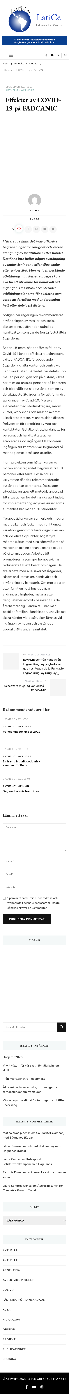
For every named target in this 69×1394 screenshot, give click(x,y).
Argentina (11, 1270)
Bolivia (9, 1290)
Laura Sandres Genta (17, 1186)
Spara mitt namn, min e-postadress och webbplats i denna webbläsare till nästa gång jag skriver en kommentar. (33, 903)
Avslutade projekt (18, 1280)
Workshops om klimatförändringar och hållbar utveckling (34, 1102)
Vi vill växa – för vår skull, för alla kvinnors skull (31, 1068)
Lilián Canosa (12, 1146)
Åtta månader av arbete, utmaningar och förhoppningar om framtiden (31, 1089)
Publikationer (14, 1349)
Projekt (9, 1339)
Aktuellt (12, 90)
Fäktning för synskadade (24, 1300)
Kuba (6, 1309)
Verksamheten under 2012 (21, 732)
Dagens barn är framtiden (21, 791)
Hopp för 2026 (13, 1057)
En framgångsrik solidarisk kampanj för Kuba (21, 763)
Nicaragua (11, 1319)
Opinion (23, 786)
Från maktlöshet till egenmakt (24, 1079)
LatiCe (48, 17)
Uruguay (10, 1359)
